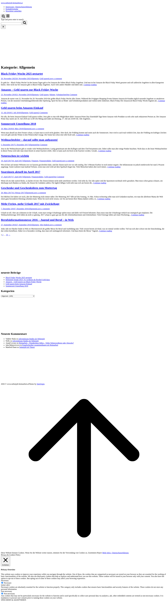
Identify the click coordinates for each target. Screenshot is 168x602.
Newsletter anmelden (14, 11)
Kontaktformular (12, 9)
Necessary (7, 583)
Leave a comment (55, 79)
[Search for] (11, 23)
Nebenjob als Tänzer (27, 347)
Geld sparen (44, 79)
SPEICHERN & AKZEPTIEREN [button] (13, 600)
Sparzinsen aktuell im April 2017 (20, 171)
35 (7, 235)
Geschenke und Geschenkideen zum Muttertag (29, 187)
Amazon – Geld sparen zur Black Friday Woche (29, 89)
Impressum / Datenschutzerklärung (19, 7)
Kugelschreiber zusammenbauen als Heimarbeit (40, 345)
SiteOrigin (41, 384)
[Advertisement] (84, 46)
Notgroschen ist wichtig (15, 155)
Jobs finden (44, 225)
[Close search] (3, 27)
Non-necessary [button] (6, 591)
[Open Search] (3, 16)
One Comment (71, 95)
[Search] (24, 23)
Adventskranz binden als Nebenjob (31, 339)
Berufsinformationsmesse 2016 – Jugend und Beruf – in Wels (37, 219)
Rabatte (52, 95)
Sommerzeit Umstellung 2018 (18, 123)
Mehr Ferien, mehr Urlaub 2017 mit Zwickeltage (30, 203)
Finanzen (34, 161)
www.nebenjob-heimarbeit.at (12, 3)
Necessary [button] (5, 581)
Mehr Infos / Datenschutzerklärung (115, 553)
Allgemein (35, 79)
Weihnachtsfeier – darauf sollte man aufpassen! (29, 139)
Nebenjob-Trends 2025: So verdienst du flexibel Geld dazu (28, 280)
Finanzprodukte (45, 161)
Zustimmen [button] (92, 553)
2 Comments (43, 113)
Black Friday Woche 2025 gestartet (22, 73)
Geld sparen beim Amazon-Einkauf (22, 107)
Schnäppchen (61, 95)
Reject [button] (99, 553)
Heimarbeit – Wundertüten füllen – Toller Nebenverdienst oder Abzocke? (46, 343)
